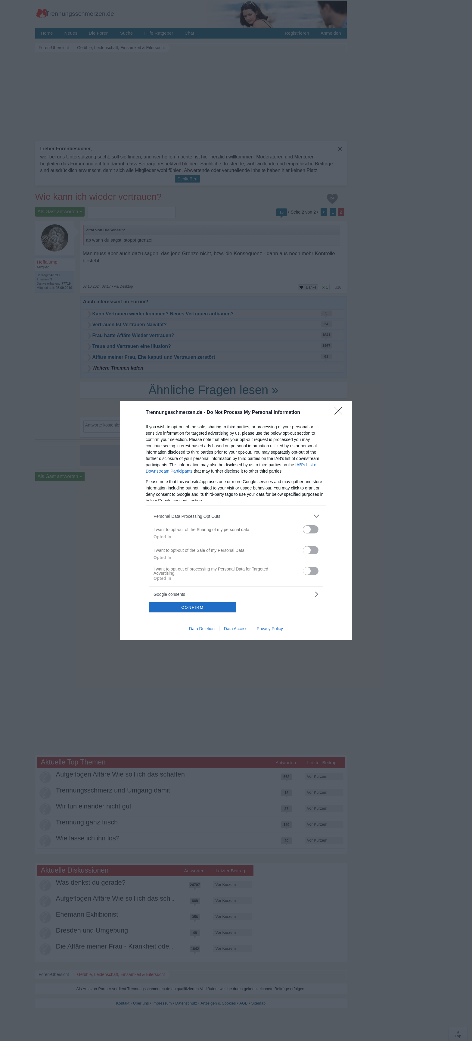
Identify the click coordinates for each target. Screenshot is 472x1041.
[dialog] (236, 520)
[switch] (310, 529)
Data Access (235, 628)
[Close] (340, 412)
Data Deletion (202, 628)
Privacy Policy (270, 628)
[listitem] (236, 516)
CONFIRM (192, 607)
